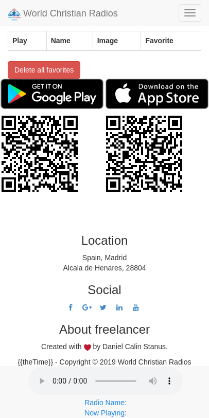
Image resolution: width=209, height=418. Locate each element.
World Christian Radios (63, 14)
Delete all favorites (44, 70)
